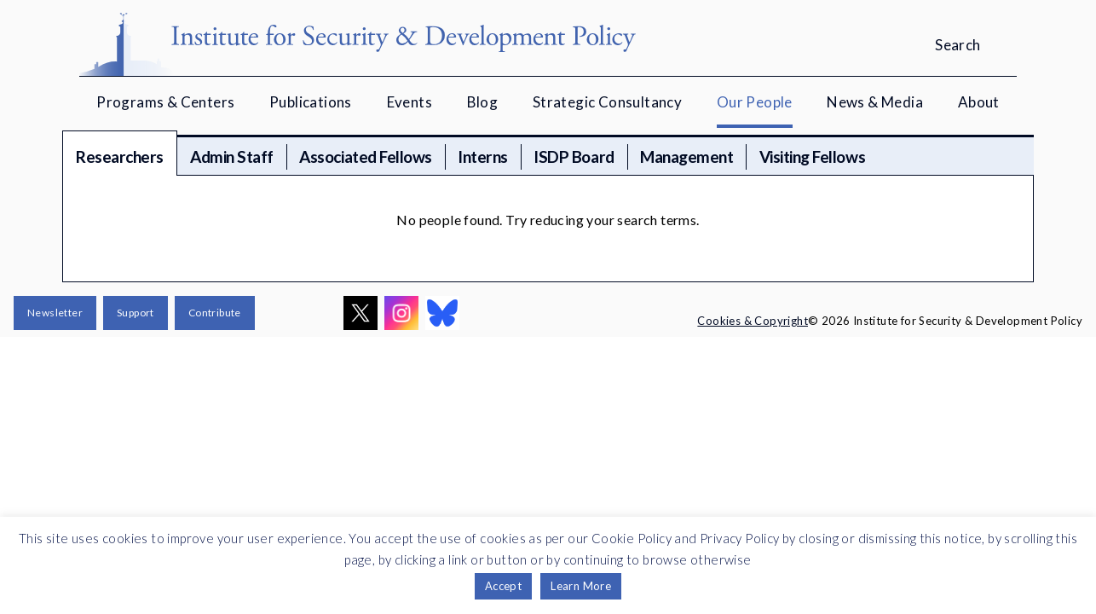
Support (135, 312)
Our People (755, 102)
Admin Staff (232, 156)
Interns (483, 156)
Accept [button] (503, 586)
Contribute (214, 312)
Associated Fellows (365, 156)
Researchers (120, 156)
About (979, 102)
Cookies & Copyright (752, 320)
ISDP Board (574, 156)
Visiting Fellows (812, 156)
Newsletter (55, 312)
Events (409, 102)
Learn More (581, 586)
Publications (310, 102)
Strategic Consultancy (607, 102)
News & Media (875, 102)
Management (686, 156)
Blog (483, 102)
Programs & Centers (165, 102)
